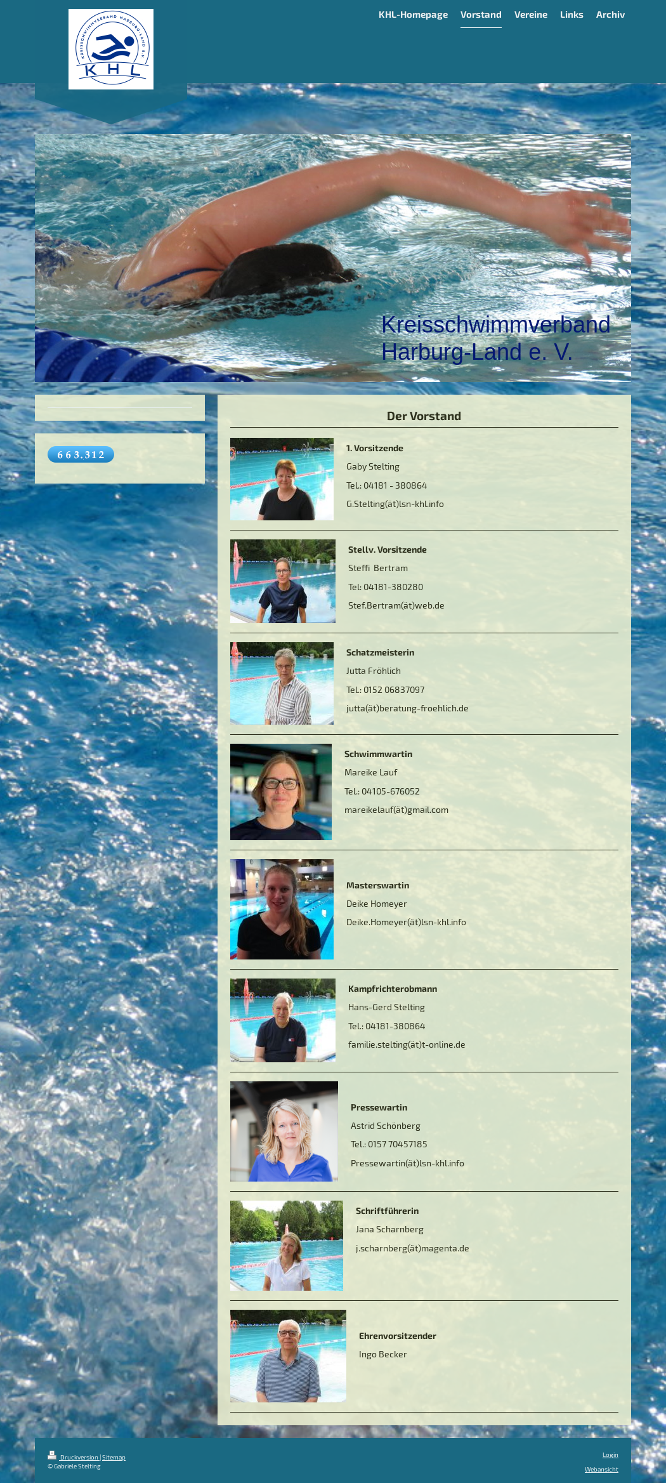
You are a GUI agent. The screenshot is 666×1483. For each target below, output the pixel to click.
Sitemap (114, 1457)
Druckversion (74, 1457)
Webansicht (601, 1469)
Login (610, 1454)
